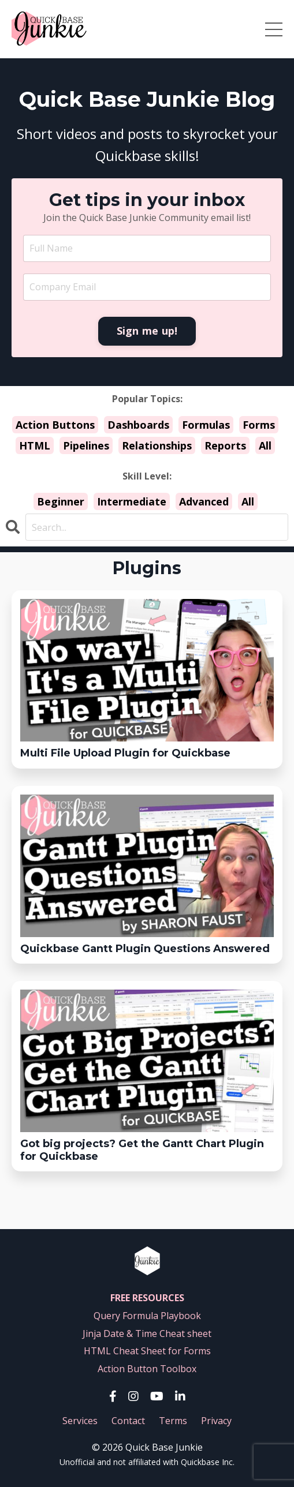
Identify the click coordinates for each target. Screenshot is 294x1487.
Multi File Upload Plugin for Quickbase (125, 753)
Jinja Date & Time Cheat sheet (147, 1333)
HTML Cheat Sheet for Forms (147, 1350)
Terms (173, 1420)
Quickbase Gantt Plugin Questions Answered (145, 949)
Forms (259, 425)
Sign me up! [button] (147, 331)
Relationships (157, 445)
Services (80, 1420)
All (265, 445)
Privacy (216, 1420)
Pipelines (86, 445)
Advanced (204, 501)
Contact (128, 1420)
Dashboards (138, 425)
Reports (225, 445)
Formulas (206, 425)
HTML (34, 445)
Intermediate (131, 501)
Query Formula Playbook (147, 1315)
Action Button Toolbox (147, 1368)
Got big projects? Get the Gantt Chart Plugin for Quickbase (142, 1150)
